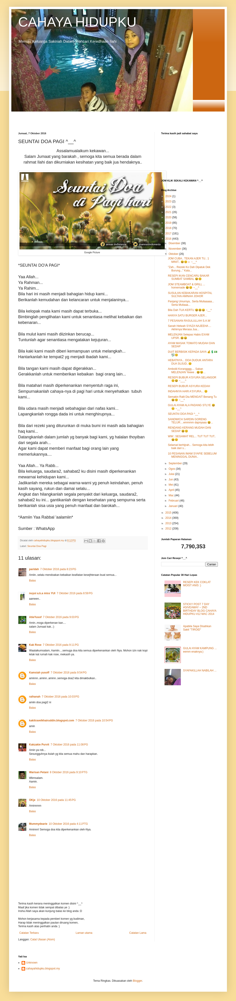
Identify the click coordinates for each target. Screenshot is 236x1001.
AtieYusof (35, 617)
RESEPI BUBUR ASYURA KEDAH (189, 386)
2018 (168, 228)
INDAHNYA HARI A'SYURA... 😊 (188, 391)
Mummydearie (38, 823)
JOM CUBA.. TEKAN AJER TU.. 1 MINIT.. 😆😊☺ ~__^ (188, 260)
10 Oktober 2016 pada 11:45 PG (56, 800)
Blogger (137, 980)
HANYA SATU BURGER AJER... (187, 315)
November (175, 248)
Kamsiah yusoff (39, 672)
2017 (168, 233)
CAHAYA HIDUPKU (77, 22)
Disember (175, 243)
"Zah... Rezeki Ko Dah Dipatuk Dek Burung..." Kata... (189, 269)
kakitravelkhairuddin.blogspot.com (51, 720)
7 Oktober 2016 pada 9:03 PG (61, 617)
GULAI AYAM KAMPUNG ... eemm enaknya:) (200, 650)
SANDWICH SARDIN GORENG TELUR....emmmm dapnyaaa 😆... (190, 421)
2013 (168, 523)
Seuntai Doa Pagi (36, 546)
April (172, 490)
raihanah (34, 696)
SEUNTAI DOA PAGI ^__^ (183, 413)
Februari (174, 500)
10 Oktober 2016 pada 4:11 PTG (68, 823)
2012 (168, 528)
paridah (34, 569)
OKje (32, 800)
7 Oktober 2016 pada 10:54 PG (94, 720)
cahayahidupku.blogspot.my (43, 968)
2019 (168, 222)
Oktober (174, 254)
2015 (168, 512)
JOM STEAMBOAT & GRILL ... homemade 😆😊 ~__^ (186, 286)
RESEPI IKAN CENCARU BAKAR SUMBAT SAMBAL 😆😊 (188, 277)
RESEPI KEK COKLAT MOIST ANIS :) (197, 584)
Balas (32, 580)
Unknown (31, 962)
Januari (173, 506)
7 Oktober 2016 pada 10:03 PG (60, 696)
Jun (171, 479)
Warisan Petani (39, 772)
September (176, 463)
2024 (168, 196)
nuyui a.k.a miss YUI (42, 593)
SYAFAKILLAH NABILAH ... (199, 670)
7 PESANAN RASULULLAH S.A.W (189, 320)
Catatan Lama (137, 932)
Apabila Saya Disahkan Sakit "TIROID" (197, 628)
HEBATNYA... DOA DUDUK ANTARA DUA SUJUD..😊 (190, 362)
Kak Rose (35, 644)
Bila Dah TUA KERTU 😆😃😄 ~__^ (190, 310)
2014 (168, 517)
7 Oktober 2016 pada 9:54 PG (68, 672)
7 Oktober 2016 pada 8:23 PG (58, 569)
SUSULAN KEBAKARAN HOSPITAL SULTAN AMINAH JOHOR (190, 294)
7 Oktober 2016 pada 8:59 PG (75, 593)
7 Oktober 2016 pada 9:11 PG (61, 644)
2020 (168, 217)
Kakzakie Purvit (39, 744)
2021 (168, 212)
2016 (168, 238)
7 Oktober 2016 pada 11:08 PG (69, 744)
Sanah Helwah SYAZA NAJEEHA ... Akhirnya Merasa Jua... (189, 327)
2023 (168, 201)
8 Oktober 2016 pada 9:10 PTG (69, 772)
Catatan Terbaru (29, 932)
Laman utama (84, 932)
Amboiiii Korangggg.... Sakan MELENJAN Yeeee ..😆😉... (187, 370)
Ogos (172, 468)
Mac (172, 495)
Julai (172, 474)
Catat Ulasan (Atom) (42, 939)
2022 (168, 207)
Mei (171, 484)
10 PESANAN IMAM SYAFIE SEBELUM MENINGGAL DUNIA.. (192, 455)
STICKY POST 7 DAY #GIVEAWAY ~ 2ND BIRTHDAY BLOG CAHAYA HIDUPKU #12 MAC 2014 (199, 609)
